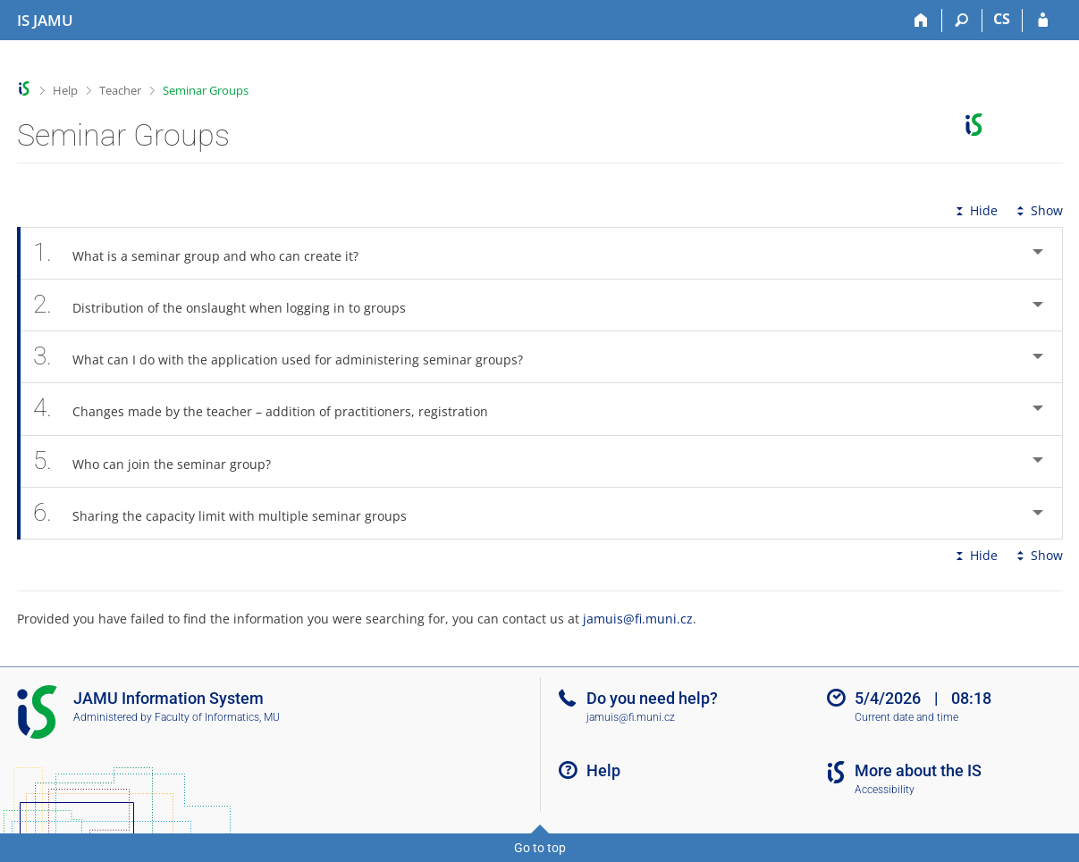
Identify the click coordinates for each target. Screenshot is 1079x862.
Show (1038, 210)
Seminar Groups (206, 90)
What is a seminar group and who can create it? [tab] (206, 253)
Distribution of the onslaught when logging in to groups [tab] (229, 305)
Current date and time (906, 717)
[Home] (922, 20)
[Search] (962, 20)
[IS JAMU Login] (1043, 20)
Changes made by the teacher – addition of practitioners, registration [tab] (271, 408)
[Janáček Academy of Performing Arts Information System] (45, 20)
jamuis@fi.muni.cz (638, 618)
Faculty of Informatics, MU (217, 717)
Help (65, 90)
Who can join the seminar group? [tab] (162, 461)
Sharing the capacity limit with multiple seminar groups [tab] (230, 513)
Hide (975, 210)
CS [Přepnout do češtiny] (1001, 19)
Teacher (120, 90)
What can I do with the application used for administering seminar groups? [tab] (288, 356)
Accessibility (885, 789)
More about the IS (918, 770)
